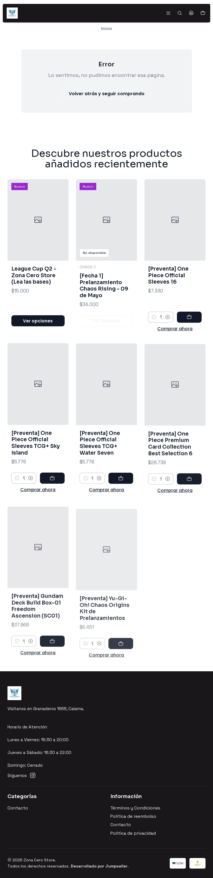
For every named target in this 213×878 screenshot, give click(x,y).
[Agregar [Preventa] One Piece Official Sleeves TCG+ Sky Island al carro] (52, 502)
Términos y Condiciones (135, 808)
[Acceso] (191, 13)
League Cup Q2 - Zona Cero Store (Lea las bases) (33, 281)
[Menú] (168, 13)
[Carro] (202, 13)
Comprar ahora (174, 345)
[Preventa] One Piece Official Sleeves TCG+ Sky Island (35, 467)
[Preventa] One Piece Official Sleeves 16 (168, 291)
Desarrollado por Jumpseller (99, 866)
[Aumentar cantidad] (167, 333)
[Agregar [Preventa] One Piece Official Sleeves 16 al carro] (189, 333)
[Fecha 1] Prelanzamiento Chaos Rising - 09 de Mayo (104, 295)
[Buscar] (179, 13)
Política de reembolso (133, 816)
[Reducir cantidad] (153, 333)
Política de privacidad (133, 833)
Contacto (17, 808)
